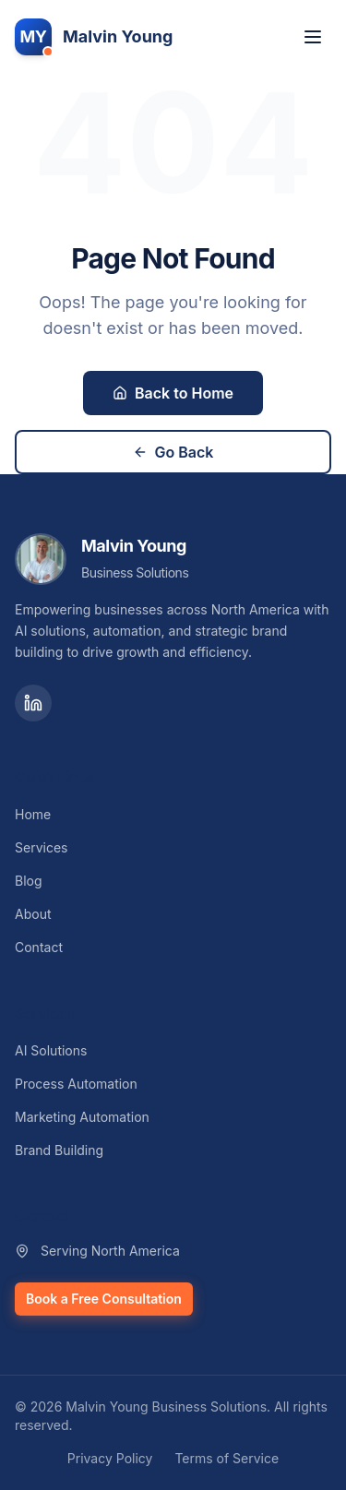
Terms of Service (226, 1458)
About (33, 914)
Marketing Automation (82, 1117)
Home (33, 814)
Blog (28, 880)
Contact (39, 947)
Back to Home (173, 393)
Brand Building (59, 1150)
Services (41, 847)
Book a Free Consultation (104, 1298)
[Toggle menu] (312, 36)
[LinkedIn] (33, 703)
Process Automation (76, 1083)
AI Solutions (51, 1050)
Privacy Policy (110, 1458)
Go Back (173, 452)
